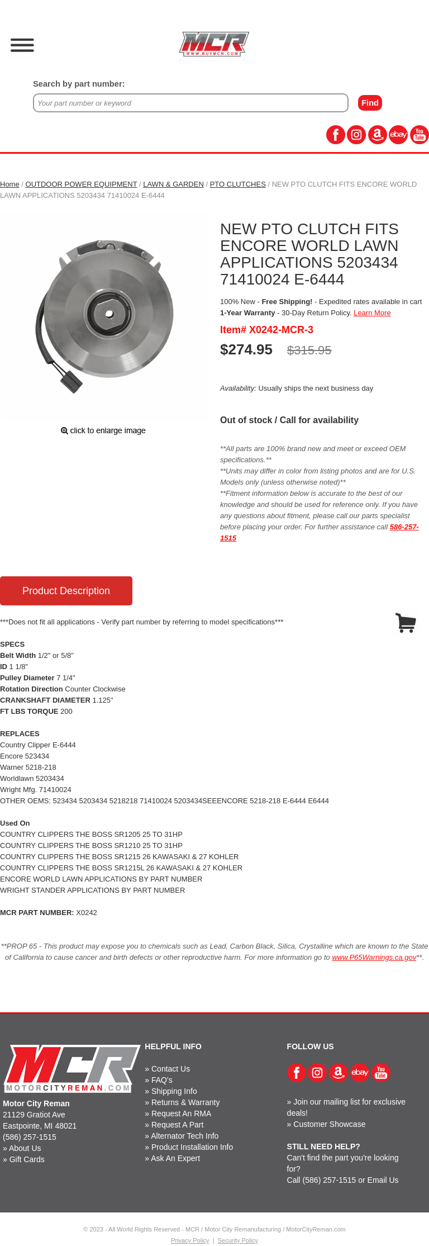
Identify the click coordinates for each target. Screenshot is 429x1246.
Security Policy (238, 1240)
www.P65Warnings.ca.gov (374, 957)
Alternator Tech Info (184, 1135)
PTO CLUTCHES (238, 184)
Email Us (383, 1180)
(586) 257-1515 (29, 1137)
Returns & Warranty (185, 1102)
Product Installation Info (192, 1147)
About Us (25, 1148)
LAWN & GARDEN (173, 184)
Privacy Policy (190, 1240)
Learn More (372, 313)
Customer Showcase (329, 1124)
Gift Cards (27, 1159)
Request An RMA (181, 1113)
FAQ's (162, 1080)
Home (10, 184)
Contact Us (170, 1068)
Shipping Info (174, 1091)
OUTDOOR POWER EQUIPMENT (81, 184)
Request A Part (177, 1124)
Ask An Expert (175, 1158)
